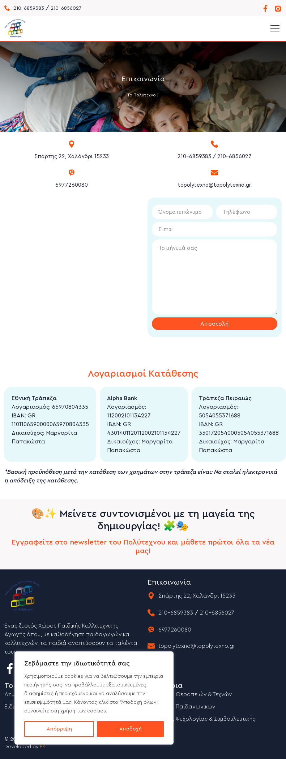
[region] (94, 698)
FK (42, 746)
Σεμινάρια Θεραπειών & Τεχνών (190, 694)
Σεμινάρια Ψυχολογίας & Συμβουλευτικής (201, 719)
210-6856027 (66, 8)
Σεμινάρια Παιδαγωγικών (181, 707)
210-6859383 (28, 8)
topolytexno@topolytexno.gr (214, 185)
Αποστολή (214, 324)
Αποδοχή (130, 729)
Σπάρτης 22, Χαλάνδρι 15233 (71, 156)
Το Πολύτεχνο (141, 95)
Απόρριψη (59, 729)
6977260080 (71, 185)
